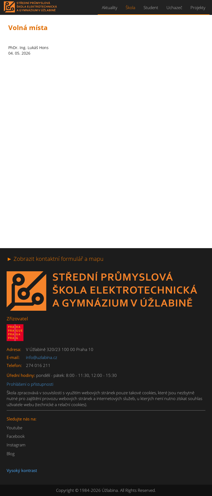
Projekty (197, 7)
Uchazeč (174, 7)
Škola (130, 7)
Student (151, 7)
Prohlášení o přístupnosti (30, 384)
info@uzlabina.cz (41, 357)
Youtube (14, 427)
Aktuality (109, 7)
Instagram (16, 444)
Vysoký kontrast (22, 470)
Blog (11, 453)
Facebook (16, 436)
